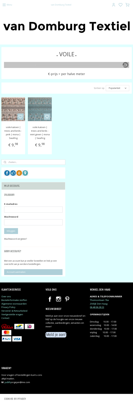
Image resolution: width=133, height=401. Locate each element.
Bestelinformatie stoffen (14, 300)
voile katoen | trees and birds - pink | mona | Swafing (13, 133)
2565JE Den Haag (98, 303)
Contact (5, 318)
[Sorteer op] (117, 88)
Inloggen (11, 230)
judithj (8, 382)
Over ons (6, 296)
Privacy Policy (8, 307)
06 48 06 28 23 (97, 307)
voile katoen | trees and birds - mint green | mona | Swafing (40, 133)
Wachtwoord (11, 216)
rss (88, 394)
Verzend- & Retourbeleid (14, 310)
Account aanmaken (16, 272)
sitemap (81, 394)
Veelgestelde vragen (12, 314)
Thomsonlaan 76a (99, 300)
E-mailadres (10, 204)
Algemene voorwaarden (14, 303)
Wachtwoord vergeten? (15, 238)
